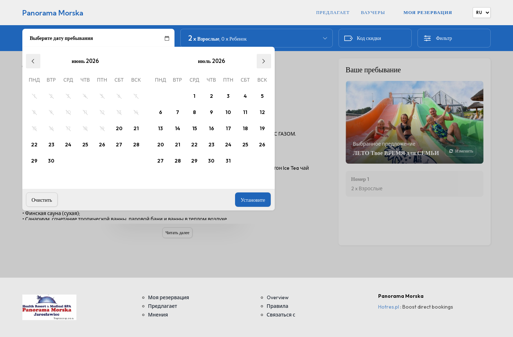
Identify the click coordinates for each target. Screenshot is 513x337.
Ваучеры (373, 12)
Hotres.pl (388, 307)
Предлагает (333, 12)
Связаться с (281, 314)
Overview (278, 297)
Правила (277, 306)
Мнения (158, 314)
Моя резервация (427, 12)
